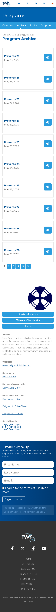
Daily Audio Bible (11, 387)
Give (52, 3)
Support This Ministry (29, 320)
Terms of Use (33, 512)
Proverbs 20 (12, 250)
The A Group (28, 602)
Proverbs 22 (11, 207)
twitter (11, 427)
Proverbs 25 (11, 142)
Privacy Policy (18, 512)
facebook (5, 427)
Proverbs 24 (12, 164)
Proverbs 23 (11, 185)
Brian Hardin (9, 376)
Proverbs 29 (12, 56)
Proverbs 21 (11, 228)
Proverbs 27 (12, 99)
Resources (28, 589)
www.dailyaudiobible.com (16, 365)
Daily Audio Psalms (12, 413)
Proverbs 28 (12, 77)
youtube (18, 427)
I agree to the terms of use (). (25, 490)
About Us (28, 564)
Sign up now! (13, 499)
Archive (21, 25)
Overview (7, 25)
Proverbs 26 (12, 120)
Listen (48, 57)
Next (28, 266)
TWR (36, 598)
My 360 (27, 3)
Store (28, 326)
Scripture (46, 25)
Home (28, 559)
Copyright (28, 584)
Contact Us (28, 569)
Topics (33, 25)
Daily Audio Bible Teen (14, 406)
